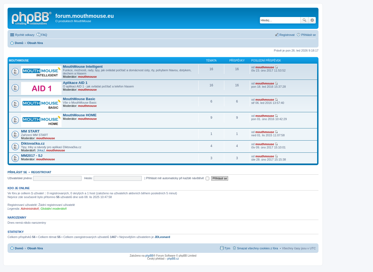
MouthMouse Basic (79, 99)
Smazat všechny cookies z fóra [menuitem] (257, 248)
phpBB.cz (173, 258)
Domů (19, 248)
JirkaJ (41, 150)
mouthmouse (87, 76)
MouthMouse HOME (80, 115)
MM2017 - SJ (31, 156)
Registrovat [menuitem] (287, 34)
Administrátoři (30, 208)
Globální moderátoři (53, 208)
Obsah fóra (35, 248)
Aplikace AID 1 (75, 83)
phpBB (149, 255)
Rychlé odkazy (25, 34)
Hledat (304, 20)
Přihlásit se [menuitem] (308, 34)
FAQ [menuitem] (44, 34)
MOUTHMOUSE (19, 60)
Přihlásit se (17, 172)
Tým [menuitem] (227, 248)
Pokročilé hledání (312, 20)
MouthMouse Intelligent (83, 66)
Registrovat (41, 172)
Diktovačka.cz (33, 143)
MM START (30, 131)
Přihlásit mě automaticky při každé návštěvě (177, 178)
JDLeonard (162, 237)
